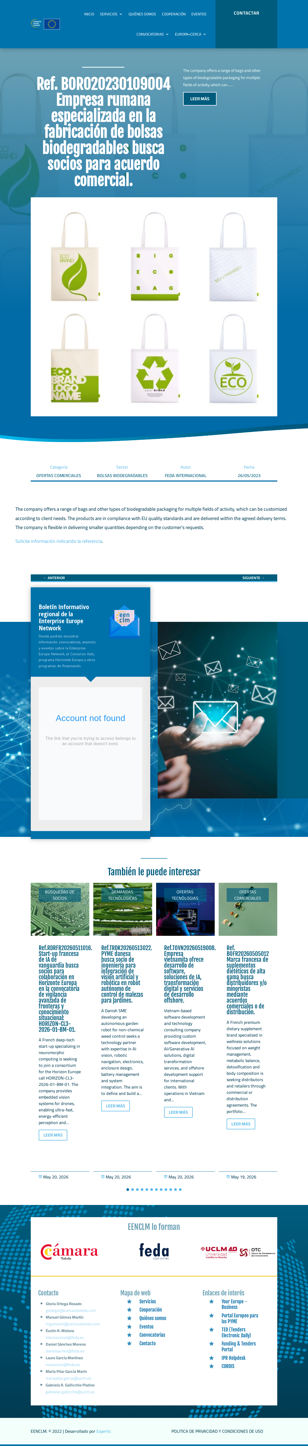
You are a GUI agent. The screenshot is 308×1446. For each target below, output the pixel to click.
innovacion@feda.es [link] (63, 1366)
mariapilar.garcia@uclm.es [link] (68, 1379)
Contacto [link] (147, 1343)
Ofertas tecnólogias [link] (185, 895)
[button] (127, 1189)
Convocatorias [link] (150, 34)
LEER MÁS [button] (199, 99)
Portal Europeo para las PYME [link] (240, 1318)
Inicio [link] (89, 14)
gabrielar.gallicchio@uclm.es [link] (70, 1392)
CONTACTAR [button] (246, 13)
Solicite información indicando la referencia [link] (58, 541)
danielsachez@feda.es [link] (65, 1353)
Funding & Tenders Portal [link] (239, 1346)
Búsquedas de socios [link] (59, 895)
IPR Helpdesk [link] (233, 1358)
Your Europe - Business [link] (234, 1304)
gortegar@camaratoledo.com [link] (71, 1317)
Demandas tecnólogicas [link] (122, 895)
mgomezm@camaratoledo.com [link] (73, 1329)
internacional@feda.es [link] (65, 1341)
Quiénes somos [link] (142, 14)
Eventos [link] (198, 14)
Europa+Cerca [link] (188, 34)
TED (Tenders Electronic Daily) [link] (236, 1332)
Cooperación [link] (174, 14)
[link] (54, 578)
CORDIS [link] (228, 1366)
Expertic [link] (103, 1431)
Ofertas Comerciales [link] (247, 895)
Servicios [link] (108, 14)
